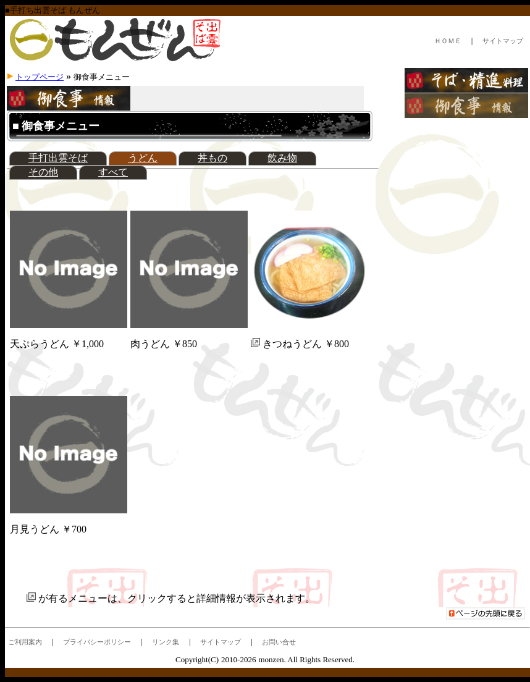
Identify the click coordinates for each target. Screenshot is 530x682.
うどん (143, 158)
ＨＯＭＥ (447, 40)
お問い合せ (279, 642)
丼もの (212, 158)
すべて (113, 172)
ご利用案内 (25, 642)
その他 (43, 172)
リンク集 (165, 642)
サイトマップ (502, 40)
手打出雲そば (58, 158)
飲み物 (282, 158)
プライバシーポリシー (97, 642)
